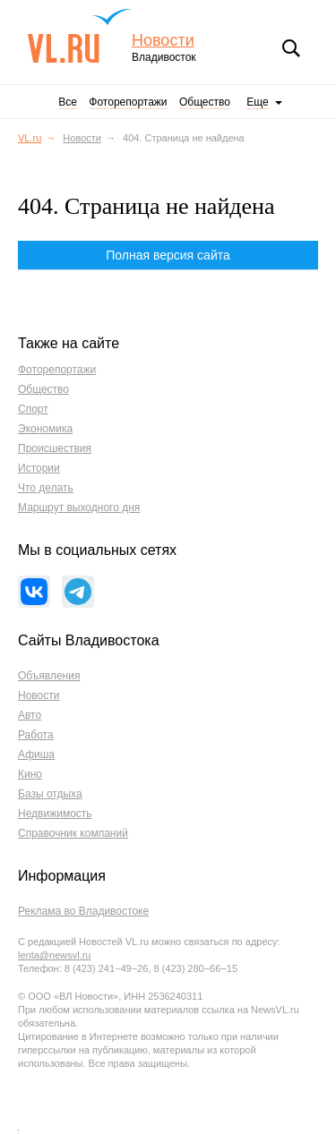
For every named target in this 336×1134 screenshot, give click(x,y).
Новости (163, 40)
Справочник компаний (73, 833)
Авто (29, 715)
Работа (36, 735)
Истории (39, 468)
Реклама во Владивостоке (83, 911)
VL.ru (79, 36)
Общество (204, 102)
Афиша (36, 754)
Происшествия (54, 448)
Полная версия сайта (168, 255)
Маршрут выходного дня (79, 507)
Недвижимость (55, 813)
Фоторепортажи (128, 102)
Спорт (33, 409)
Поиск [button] (291, 48)
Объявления (49, 675)
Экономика (45, 428)
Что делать (45, 488)
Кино (30, 774)
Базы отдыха (50, 794)
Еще (257, 102)
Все (67, 102)
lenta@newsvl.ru (54, 955)
